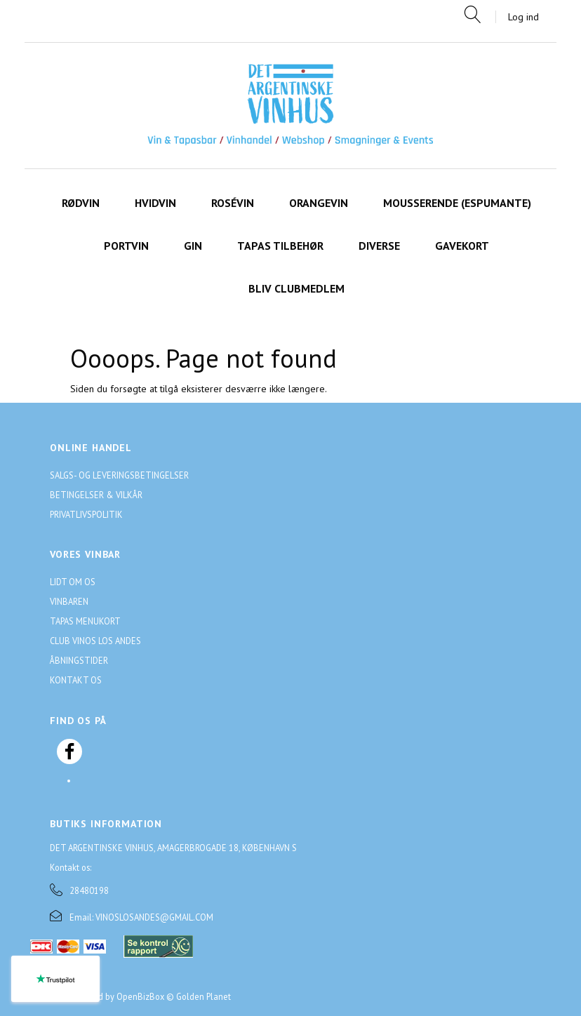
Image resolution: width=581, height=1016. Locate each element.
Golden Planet (203, 996)
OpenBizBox (140, 996)
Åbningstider (79, 660)
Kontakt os (76, 680)
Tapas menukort (85, 621)
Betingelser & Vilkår (96, 494)
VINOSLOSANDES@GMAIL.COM (154, 917)
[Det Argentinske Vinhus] (290, 105)
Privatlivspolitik (86, 514)
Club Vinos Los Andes (95, 640)
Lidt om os (72, 581)
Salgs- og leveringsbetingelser (119, 475)
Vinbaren (69, 601)
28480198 (89, 890)
